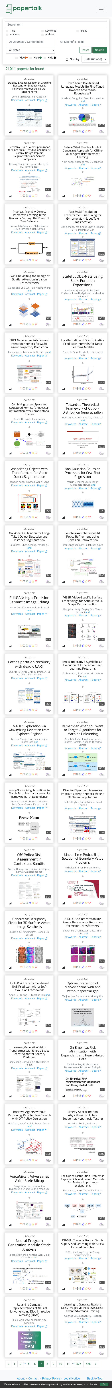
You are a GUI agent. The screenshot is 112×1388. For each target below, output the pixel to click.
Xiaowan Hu (84, 1315)
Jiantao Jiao (27, 741)
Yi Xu (68, 1252)
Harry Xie (81, 1190)
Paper (42, 100)
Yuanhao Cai (70, 1315)
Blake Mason (41, 226)
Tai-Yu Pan (15, 544)
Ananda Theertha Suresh (90, 743)
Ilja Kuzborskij (39, 96)
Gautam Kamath (73, 741)
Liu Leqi (29, 869)
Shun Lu (14, 994)
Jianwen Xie (28, 1061)
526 (88, 1364)
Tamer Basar (31, 166)
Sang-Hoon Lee (22, 1186)
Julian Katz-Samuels (21, 226)
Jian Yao (27, 352)
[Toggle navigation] (101, 9)
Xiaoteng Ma (81, 161)
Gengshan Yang (71, 609)
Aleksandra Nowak (80, 484)
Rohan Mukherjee (18, 1254)
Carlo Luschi (40, 804)
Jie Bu (15, 1319)
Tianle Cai (98, 417)
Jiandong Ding (80, 1252)
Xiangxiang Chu (16, 287)
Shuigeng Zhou (82, 1255)
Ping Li (29, 1064)
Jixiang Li (25, 994)
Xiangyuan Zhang (35, 164)
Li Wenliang (39, 352)
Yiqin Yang (67, 161)
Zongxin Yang (17, 481)
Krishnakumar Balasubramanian (81, 1066)
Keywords (48, 30)
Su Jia (82, 1123)
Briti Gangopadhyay (73, 544)
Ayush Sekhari (73, 739)
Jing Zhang (15, 1061)
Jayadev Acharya (91, 739)
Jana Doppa (38, 419)
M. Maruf (36, 1319)
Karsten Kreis (29, 607)
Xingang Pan (29, 931)
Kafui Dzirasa (87, 802)
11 (68, 1364)
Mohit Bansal (95, 1190)
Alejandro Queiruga (75, 290)
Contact (33, 1378)
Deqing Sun (88, 609)
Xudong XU (15, 931)
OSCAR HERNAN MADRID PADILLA (27, 671)
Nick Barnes (42, 1061)
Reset (85, 50)
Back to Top (94, 1378)
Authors (47, 34)
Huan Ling (15, 607)
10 (60, 1364)
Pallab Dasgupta (94, 544)
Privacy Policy (51, 1378)
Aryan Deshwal (22, 419)
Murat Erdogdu (93, 1067)
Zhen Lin (67, 352)
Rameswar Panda (86, 930)
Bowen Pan (69, 930)
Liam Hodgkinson (81, 293)
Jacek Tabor (91, 481)
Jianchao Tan (38, 994)
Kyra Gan (73, 1123)
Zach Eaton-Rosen (22, 804)
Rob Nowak (38, 228)
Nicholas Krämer (74, 867)
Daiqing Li (43, 607)
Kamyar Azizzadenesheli (29, 871)
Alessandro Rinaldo (31, 674)
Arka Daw (24, 1319)
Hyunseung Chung (19, 1188)
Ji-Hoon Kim (38, 1186)
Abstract (13, 34)
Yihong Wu (97, 996)
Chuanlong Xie (83, 417)
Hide (21, 57)
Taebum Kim (69, 673)
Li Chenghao (96, 161)
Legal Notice (72, 1378)
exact (81, 30)
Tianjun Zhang (18, 739)
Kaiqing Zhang (17, 164)
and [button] (83, 101)
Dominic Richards (21, 96)
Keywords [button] (17, 100)
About (21, 1378)
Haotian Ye (68, 417)
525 (78, 1364)
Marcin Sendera (75, 481)
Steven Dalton (42, 1123)
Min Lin (100, 98)
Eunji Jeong (84, 673)
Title (10, 30)
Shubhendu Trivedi (83, 352)
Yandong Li (43, 544)
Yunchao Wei (33, 481)
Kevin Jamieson (22, 228)
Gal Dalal (13, 1123)
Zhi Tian (30, 287)
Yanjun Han (68, 996)
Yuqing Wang (43, 287)
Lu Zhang (94, 1252)
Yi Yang (45, 481)
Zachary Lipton (42, 869)
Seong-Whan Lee (40, 1188)
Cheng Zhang (29, 544)
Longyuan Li (15, 352)
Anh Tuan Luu (86, 98)
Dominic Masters (38, 801)
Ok (104, 1384)
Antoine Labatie (19, 801)
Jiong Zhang (67, 226)
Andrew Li (91, 1123)
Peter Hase (69, 1190)
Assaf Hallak (26, 1123)
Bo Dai (29, 934)
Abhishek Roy (74, 1064)
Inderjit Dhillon (86, 229)
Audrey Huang (15, 869)
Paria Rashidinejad (37, 739)
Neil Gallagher (71, 802)
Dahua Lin (43, 931)
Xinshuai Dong (70, 98)
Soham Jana (82, 996)
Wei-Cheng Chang (85, 226)
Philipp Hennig (92, 867)
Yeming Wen (36, 1254)
